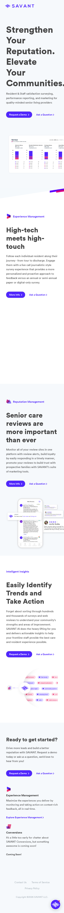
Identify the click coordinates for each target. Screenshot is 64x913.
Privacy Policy (32, 888)
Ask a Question (45, 114)
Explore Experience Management (25, 817)
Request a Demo (19, 114)
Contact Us (20, 882)
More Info (15, 294)
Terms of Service (41, 882)
